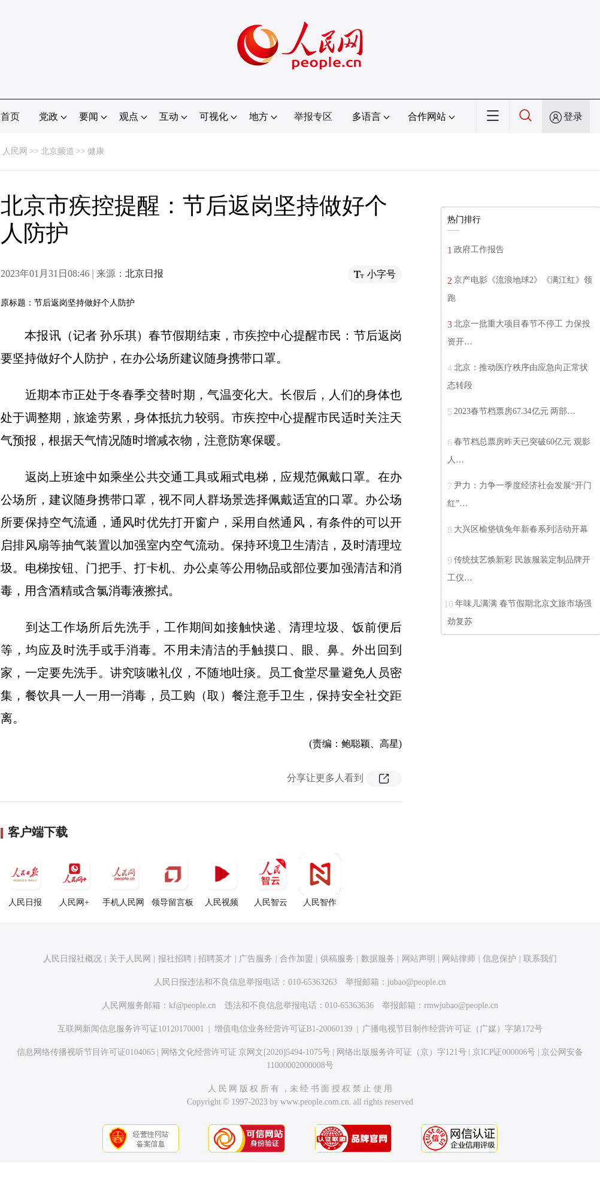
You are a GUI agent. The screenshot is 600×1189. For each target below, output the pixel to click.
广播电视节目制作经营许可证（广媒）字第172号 (452, 1028)
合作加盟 (296, 958)
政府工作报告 (479, 249)
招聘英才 (215, 958)
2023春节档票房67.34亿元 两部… (514, 411)
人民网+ (74, 880)
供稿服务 (337, 958)
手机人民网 (123, 880)
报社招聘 (175, 958)
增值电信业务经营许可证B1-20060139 (283, 1028)
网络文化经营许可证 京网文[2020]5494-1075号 (246, 1052)
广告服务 (255, 958)
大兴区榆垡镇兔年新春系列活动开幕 (521, 529)
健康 (95, 151)
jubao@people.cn (416, 982)
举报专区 (313, 116)
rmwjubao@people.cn (461, 1005)
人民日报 (25, 880)
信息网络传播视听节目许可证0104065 (86, 1052)
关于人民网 (130, 958)
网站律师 (458, 958)
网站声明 (418, 958)
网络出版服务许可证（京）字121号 (401, 1052)
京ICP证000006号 (504, 1052)
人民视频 (222, 880)
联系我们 (540, 958)
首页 (10, 116)
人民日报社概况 (72, 958)
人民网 (15, 151)
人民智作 (320, 880)
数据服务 (378, 958)
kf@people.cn (192, 1005)
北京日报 (144, 273)
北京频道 (57, 151)
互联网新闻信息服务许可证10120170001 (130, 1028)
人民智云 (271, 880)
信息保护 (499, 958)
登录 (573, 116)
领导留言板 (172, 880)
